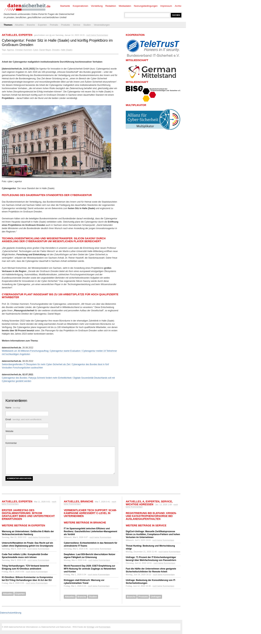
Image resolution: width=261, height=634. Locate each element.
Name (12, 407)
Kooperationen (80, 6)
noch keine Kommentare (97, 35)
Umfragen (156, 596)
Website (9, 431)
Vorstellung (97, 6)
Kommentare (104, 627)
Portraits (54, 25)
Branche (31, 25)
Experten (42, 25)
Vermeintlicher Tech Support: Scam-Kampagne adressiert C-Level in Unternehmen (90, 513)
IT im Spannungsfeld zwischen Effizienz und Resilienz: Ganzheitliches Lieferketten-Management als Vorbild (90, 531)
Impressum (166, 6)
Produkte (65, 25)
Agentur (10, 50)
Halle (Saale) (67, 50)
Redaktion (110, 6)
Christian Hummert (23, 50)
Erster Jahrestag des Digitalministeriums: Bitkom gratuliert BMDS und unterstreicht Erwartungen (28, 514)
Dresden (56, 50)
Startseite (65, 6)
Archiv (178, 6)
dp (50, 35)
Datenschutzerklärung (10, 612)
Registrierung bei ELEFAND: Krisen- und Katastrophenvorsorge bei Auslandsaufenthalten (151, 516)
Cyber (35, 50)
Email (23, 419)
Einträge (90, 627)
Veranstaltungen (102, 25)
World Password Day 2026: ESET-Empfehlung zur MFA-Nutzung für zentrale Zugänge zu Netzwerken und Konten (90, 569)
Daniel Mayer (45, 50)
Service (76, 25)
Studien (87, 25)
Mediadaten (125, 6)
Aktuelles (19, 25)
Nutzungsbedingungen (145, 6)
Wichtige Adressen (139, 504)
